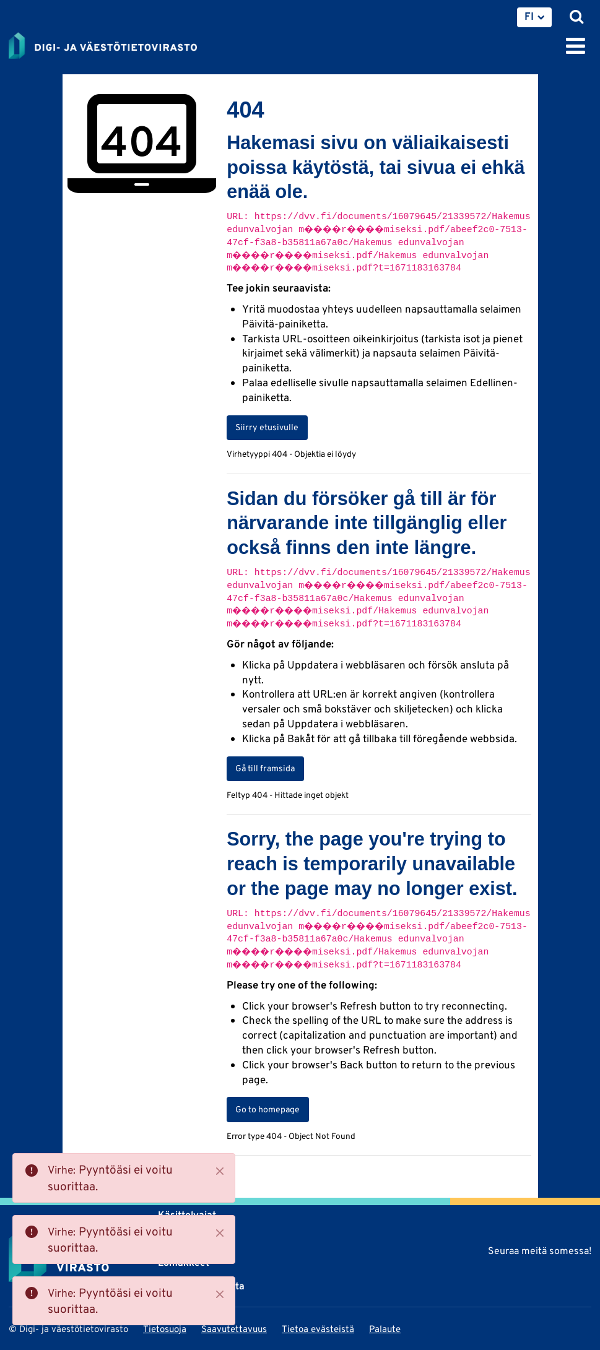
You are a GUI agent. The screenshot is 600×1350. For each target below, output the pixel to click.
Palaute (385, 1329)
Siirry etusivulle (266, 427)
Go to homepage (267, 1109)
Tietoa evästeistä (318, 1329)
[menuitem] (534, 17)
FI (529, 16)
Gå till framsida (265, 768)
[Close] (220, 1171)
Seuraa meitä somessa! (539, 1250)
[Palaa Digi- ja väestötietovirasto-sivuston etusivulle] (103, 43)
